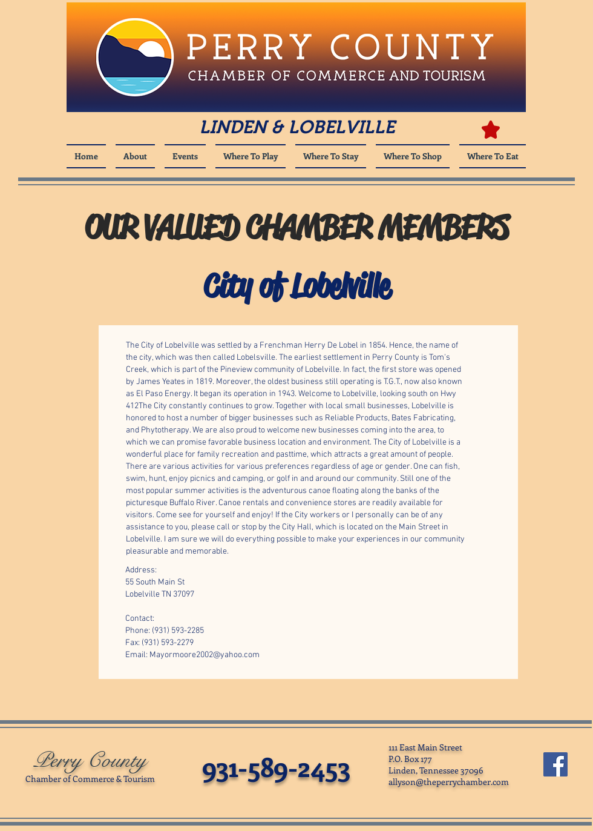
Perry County (89, 760)
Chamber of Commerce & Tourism (90, 778)
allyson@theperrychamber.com (448, 781)
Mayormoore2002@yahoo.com (204, 655)
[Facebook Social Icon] (555, 764)
